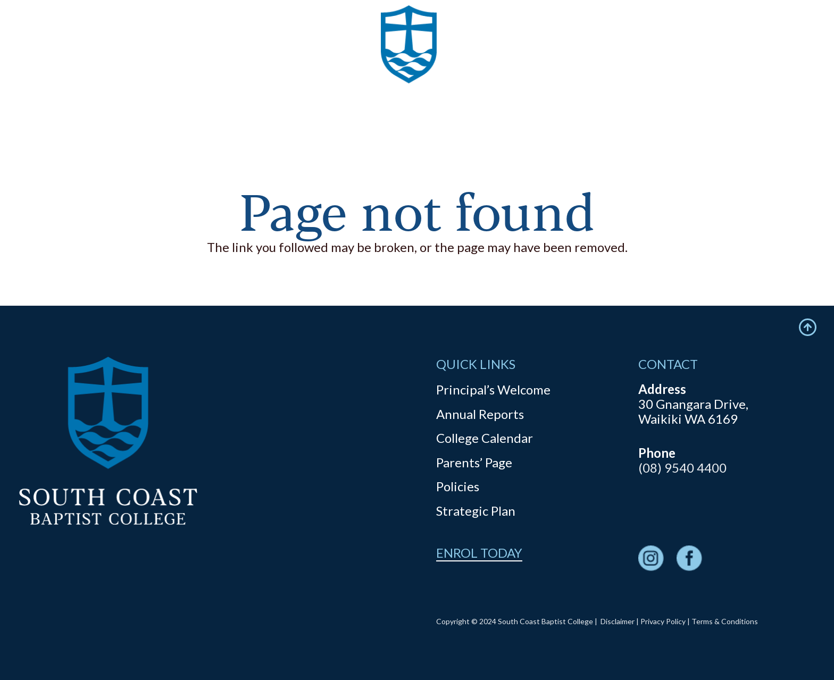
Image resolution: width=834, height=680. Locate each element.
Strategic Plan (475, 510)
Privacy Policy (663, 621)
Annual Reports (480, 414)
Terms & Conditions (724, 621)
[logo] (409, 63)
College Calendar (484, 438)
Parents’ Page (474, 462)
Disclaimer (618, 621)
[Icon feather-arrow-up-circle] (807, 327)
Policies (457, 486)
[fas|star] (651, 559)
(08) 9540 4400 (682, 467)
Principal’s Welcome (493, 389)
